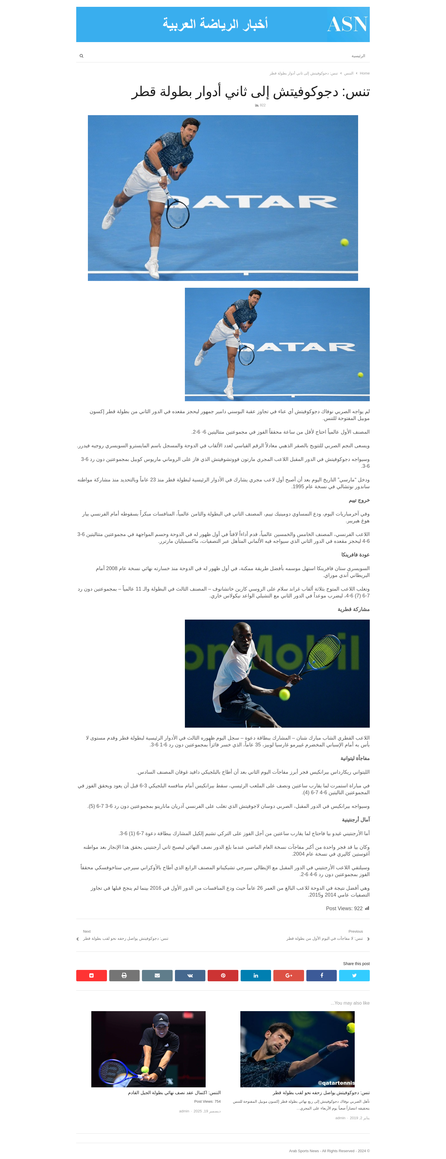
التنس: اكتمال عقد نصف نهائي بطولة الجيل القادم (174, 1092)
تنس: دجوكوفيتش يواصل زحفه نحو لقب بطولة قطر (321, 1092)
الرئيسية (358, 55)
